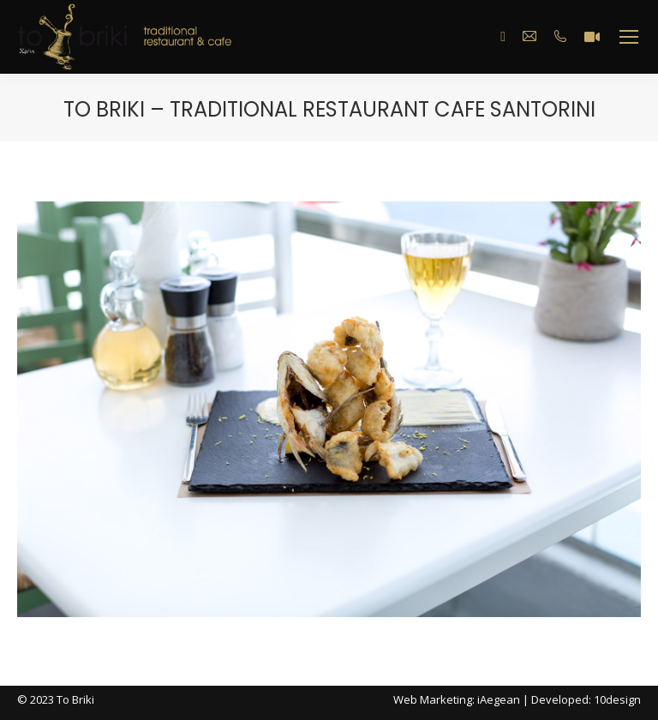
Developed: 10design (586, 699)
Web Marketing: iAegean (456, 699)
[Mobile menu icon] (629, 37)
